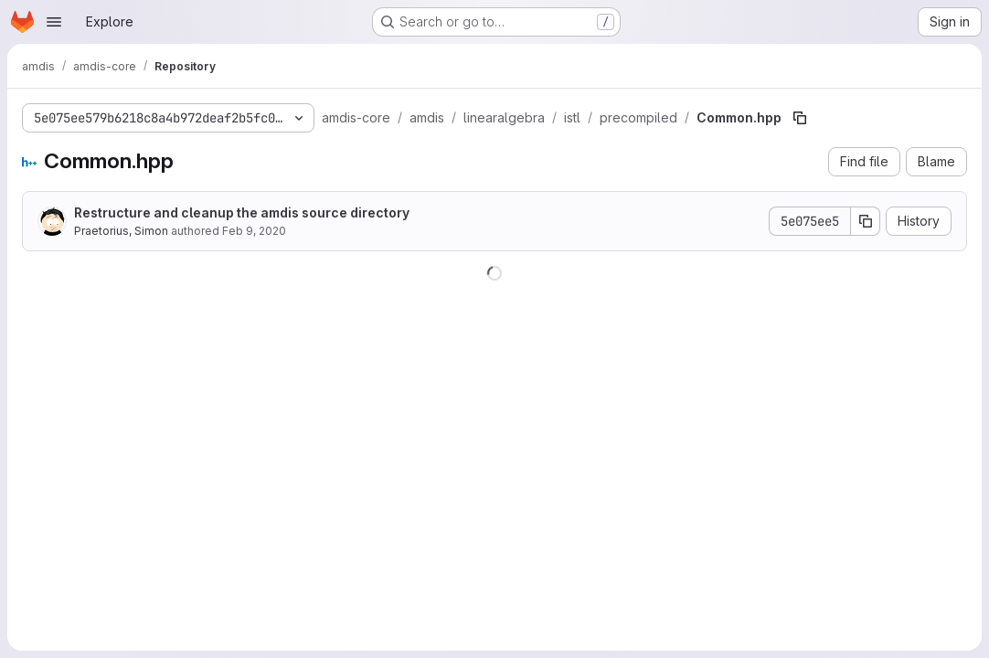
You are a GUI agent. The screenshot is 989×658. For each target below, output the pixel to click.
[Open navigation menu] (54, 22)
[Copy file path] (799, 118)
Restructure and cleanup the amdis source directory (241, 212)
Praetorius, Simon (121, 231)
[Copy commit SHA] (865, 221)
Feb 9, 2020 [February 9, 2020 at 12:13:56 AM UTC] (254, 231)
